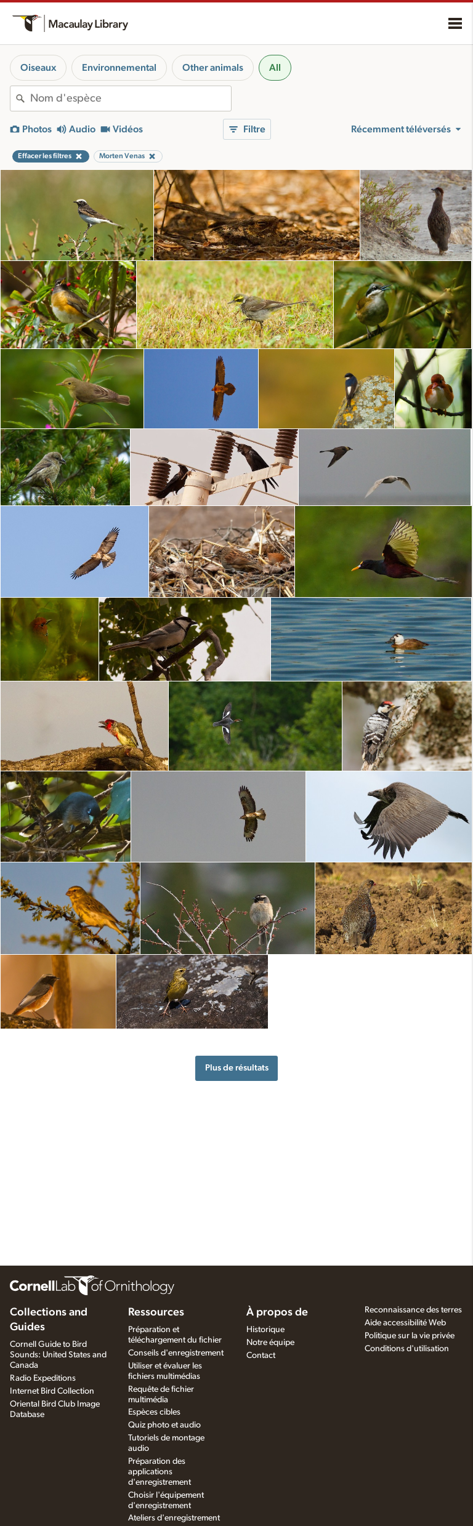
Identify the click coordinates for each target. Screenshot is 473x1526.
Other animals (212, 68)
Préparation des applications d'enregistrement (159, 1472)
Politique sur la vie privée (410, 1335)
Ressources (156, 1312)
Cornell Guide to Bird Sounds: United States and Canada (58, 1355)
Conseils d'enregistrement (176, 1353)
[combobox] (130, 98)
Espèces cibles (154, 1412)
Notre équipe (270, 1342)
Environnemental (119, 68)
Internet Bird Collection (52, 1391)
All (275, 68)
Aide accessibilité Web (405, 1323)
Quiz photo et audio (164, 1425)
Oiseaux (38, 68)
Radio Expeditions (43, 1378)
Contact (260, 1355)
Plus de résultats (237, 1067)
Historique (265, 1329)
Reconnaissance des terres (413, 1310)
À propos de (277, 1312)
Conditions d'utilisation (407, 1348)
